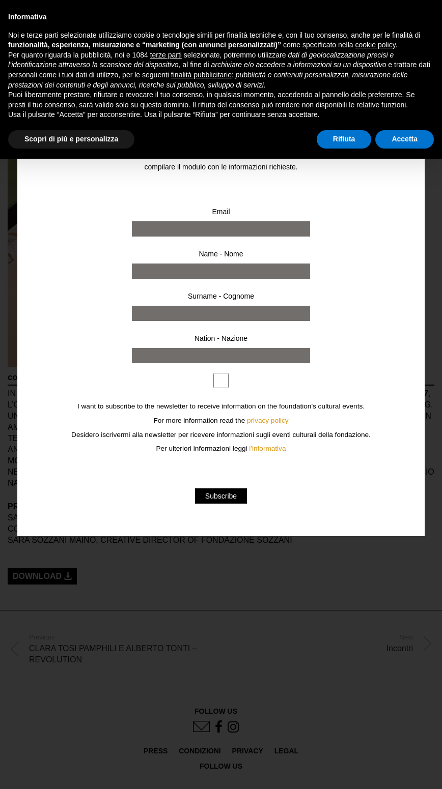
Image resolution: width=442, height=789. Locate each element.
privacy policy (268, 420)
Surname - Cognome (221, 296)
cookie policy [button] (375, 45)
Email (221, 212)
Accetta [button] (405, 139)
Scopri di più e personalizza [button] (71, 139)
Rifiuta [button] (344, 139)
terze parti (166, 55)
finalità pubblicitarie (201, 75)
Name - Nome (221, 254)
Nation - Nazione (221, 338)
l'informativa (267, 448)
